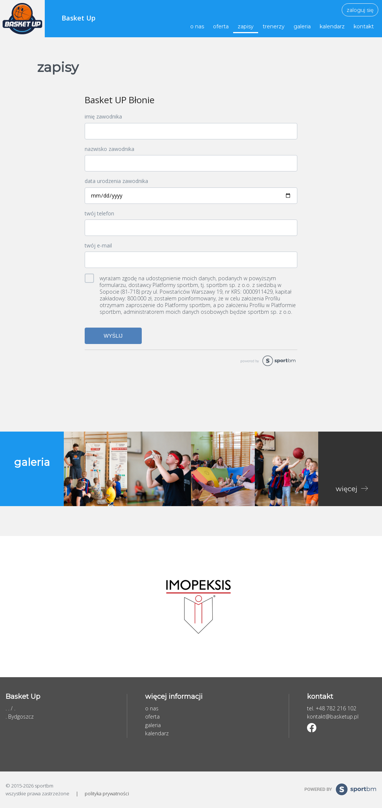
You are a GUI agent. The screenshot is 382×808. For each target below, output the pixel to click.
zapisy (246, 26)
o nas (197, 26)
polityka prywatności (107, 793)
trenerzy (274, 26)
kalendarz (332, 26)
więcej (347, 489)
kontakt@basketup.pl (332, 716)
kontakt (364, 26)
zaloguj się (360, 10)
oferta (221, 26)
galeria (302, 26)
